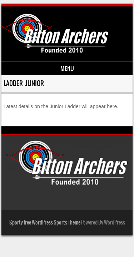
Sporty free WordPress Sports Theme (44, 222)
